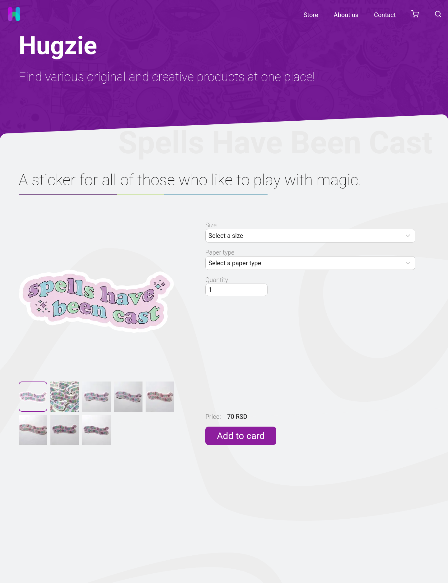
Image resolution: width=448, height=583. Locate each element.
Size (211, 225)
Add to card (241, 435)
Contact (385, 15)
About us (346, 15)
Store (311, 15)
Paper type (219, 252)
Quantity (216, 280)
